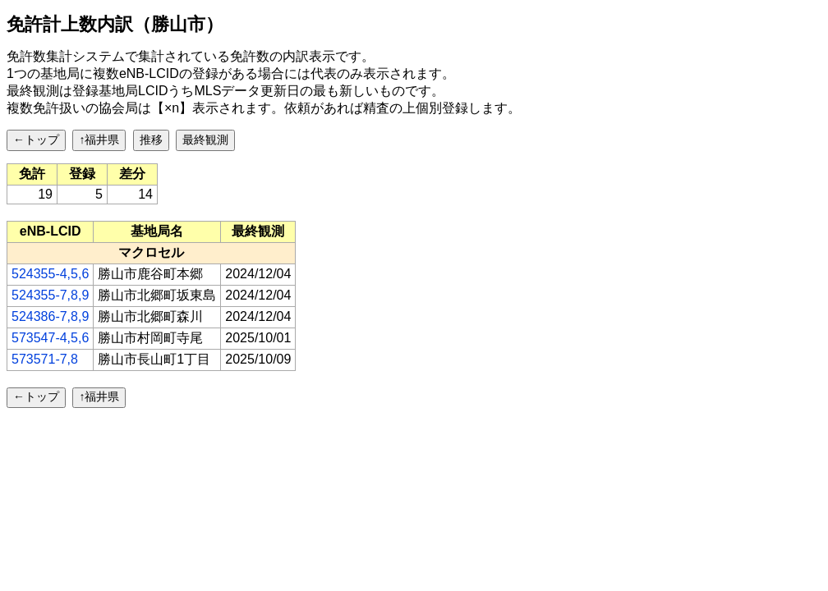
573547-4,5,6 (50, 338)
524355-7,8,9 (50, 295)
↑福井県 (99, 139)
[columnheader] (50, 231)
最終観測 (205, 139)
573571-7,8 (45, 359)
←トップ (36, 139)
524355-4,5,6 (50, 274)
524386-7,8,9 (50, 316)
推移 (151, 139)
